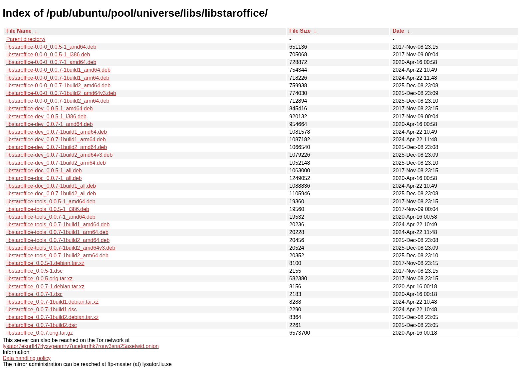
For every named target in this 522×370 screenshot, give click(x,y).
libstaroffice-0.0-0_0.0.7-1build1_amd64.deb (58, 70)
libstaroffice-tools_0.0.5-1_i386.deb (47, 209)
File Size (300, 31)
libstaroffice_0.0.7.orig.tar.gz (39, 333)
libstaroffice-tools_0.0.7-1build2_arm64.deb (57, 255)
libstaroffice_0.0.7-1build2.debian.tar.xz (52, 317)
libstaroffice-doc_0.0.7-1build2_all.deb (51, 193)
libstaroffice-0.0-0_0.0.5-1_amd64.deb (51, 47)
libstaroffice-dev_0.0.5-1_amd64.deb (49, 108)
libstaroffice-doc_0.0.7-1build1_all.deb (51, 186)
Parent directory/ (25, 39)
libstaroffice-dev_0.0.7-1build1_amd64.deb (56, 132)
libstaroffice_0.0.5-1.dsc (34, 271)
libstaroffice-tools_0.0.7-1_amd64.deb (50, 217)
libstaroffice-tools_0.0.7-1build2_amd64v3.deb (60, 248)
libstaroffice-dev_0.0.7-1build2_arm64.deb (56, 163)
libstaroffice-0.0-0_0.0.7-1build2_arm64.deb (57, 101)
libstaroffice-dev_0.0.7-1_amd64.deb (49, 124)
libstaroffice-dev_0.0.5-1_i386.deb (46, 116)
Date (398, 31)
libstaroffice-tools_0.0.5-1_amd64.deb (50, 201)
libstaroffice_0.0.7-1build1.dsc (41, 309)
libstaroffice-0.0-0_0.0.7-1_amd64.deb (51, 62)
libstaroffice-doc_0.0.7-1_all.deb (44, 178)
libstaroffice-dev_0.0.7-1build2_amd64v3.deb (59, 155)
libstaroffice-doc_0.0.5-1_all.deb (44, 170)
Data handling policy (27, 358)
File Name (19, 31)
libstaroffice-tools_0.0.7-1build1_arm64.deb (57, 232)
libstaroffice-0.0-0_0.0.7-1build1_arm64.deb (57, 78)
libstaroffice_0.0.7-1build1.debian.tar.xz (52, 302)
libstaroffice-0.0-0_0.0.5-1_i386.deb (48, 54)
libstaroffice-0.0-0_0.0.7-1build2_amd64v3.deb (61, 93)
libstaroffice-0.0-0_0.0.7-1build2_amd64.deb (58, 85)
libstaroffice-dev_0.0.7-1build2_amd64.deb (56, 147)
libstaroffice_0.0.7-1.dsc (34, 294)
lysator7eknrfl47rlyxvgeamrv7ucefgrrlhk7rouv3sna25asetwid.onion (81, 346)
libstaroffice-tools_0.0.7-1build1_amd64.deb (58, 224)
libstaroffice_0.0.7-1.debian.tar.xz (45, 286)
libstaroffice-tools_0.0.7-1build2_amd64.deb (58, 240)
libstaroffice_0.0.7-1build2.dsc (41, 325)
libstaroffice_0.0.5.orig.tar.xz (39, 278)
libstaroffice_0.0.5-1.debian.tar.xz (45, 263)
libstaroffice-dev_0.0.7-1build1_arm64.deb (56, 139)
